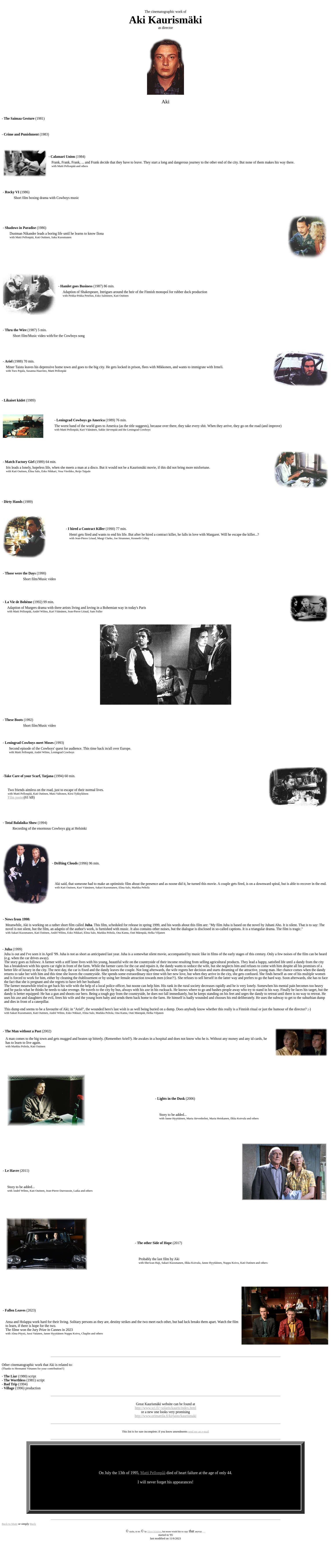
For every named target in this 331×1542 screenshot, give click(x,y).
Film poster (16, 797)
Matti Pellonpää (152, 1473)
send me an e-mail (198, 1431)
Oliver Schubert (154, 1531)
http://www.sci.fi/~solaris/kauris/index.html (165, 1408)
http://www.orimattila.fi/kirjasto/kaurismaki (165, 1416)
